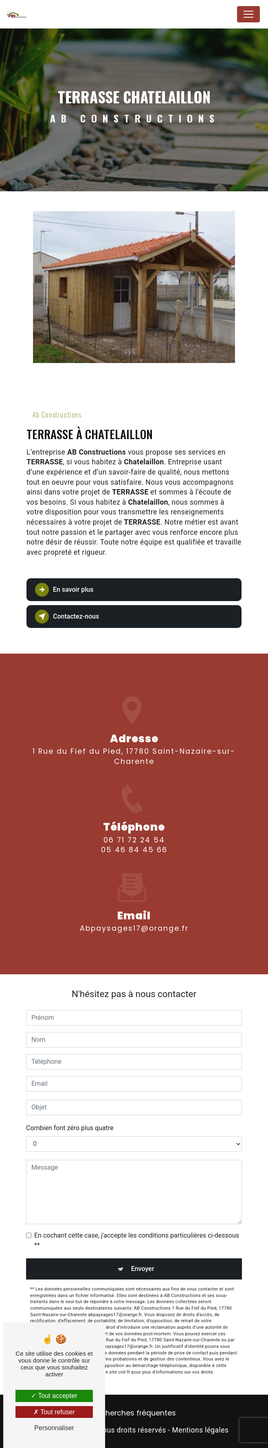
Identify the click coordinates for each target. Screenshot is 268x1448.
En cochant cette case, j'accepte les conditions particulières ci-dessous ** (136, 1240)
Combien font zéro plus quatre (70, 1128)
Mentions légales (200, 1430)
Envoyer (142, 1269)
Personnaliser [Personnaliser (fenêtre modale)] (54, 1427)
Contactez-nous (67, 616)
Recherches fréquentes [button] (134, 1413)
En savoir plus (64, 590)
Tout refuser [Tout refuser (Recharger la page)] (54, 1412)
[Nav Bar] (248, 14)
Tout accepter (54, 1395)
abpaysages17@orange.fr (134, 905)
